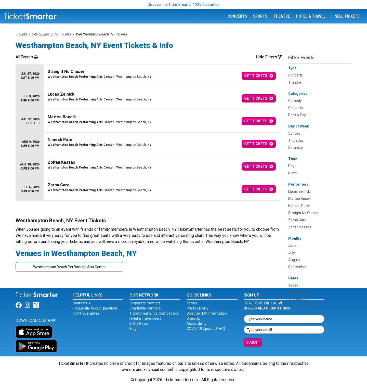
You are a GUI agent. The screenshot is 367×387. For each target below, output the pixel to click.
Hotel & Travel (310, 16)
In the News (138, 323)
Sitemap (193, 318)
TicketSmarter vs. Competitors (154, 313)
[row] (148, 75)
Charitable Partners (145, 308)
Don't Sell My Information (207, 313)
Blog (133, 329)
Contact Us (81, 303)
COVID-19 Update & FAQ (206, 329)
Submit (252, 342)
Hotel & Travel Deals (145, 318)
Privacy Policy (197, 308)
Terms (192, 303)
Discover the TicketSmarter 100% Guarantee (183, 5)
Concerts (237, 16)
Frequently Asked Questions (95, 308)
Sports (260, 16)
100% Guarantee (86, 313)
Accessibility (196, 323)
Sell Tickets (347, 16)
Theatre (281, 16)
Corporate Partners (145, 303)
